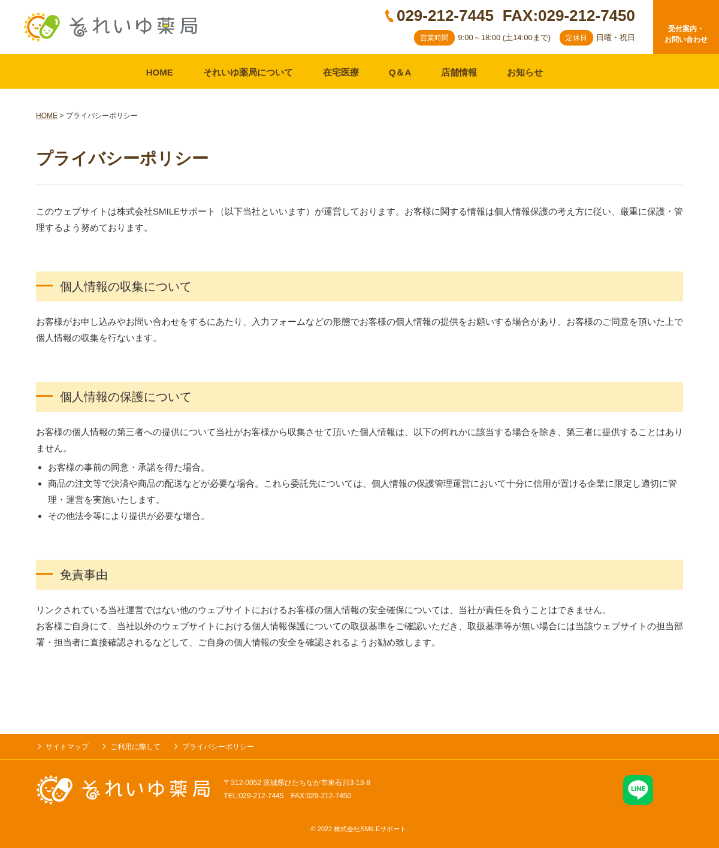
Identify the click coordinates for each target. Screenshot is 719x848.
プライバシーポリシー (218, 747)
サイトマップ (67, 747)
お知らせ (525, 72)
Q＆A (400, 72)
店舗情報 (459, 72)
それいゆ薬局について (248, 72)
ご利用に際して (135, 747)
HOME (159, 72)
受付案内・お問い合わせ (686, 34)
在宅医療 (341, 72)
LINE (638, 790)
